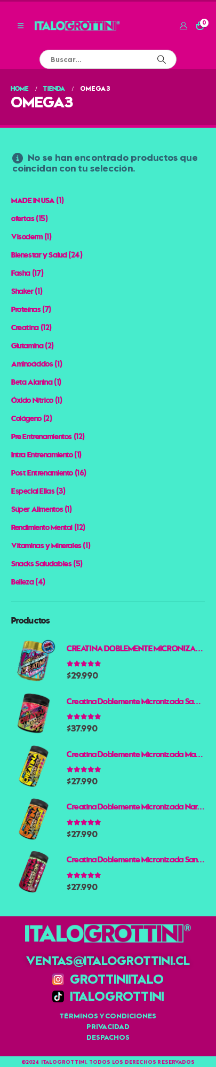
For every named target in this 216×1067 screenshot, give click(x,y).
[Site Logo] (77, 25)
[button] (20, 26)
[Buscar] (161, 59)
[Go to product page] (33, 660)
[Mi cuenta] (183, 25)
